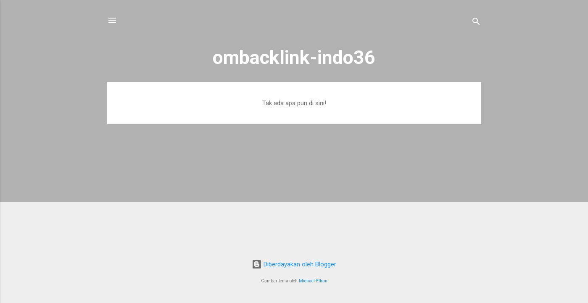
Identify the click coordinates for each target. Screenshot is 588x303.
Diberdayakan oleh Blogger (294, 264)
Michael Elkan (313, 281)
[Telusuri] (476, 23)
